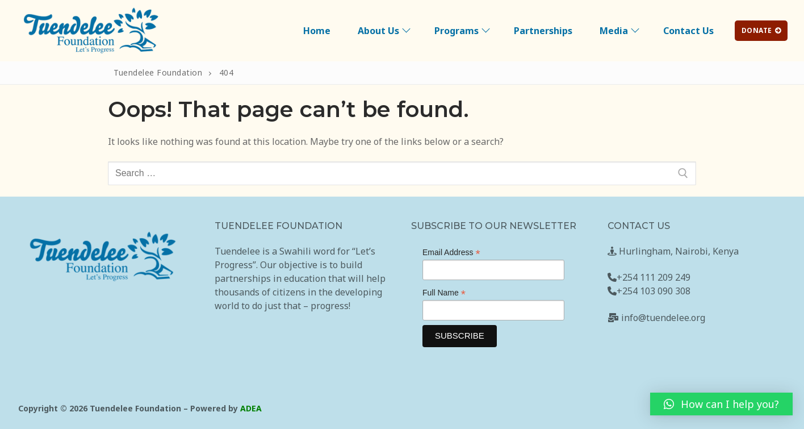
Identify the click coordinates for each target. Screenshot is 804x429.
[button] (721, 404)
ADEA (251, 408)
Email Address (451, 252)
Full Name (444, 293)
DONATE (761, 30)
